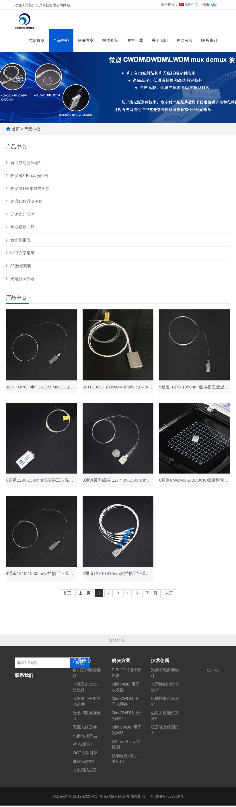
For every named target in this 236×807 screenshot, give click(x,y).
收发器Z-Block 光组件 (29, 175)
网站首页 (36, 41)
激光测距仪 (20, 240)
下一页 (151, 594)
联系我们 (209, 41)
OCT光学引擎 (22, 253)
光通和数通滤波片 (26, 201)
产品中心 (61, 41)
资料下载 (135, 41)
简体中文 (188, 5)
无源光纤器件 (22, 214)
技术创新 (110, 41)
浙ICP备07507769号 (167, 798)
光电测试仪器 (22, 278)
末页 (169, 594)
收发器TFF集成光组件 (30, 188)
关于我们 (160, 41)
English (210, 5)
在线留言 (184, 41)
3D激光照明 (21, 266)
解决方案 (86, 41)
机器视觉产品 (22, 227)
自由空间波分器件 (26, 162)
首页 (16, 129)
